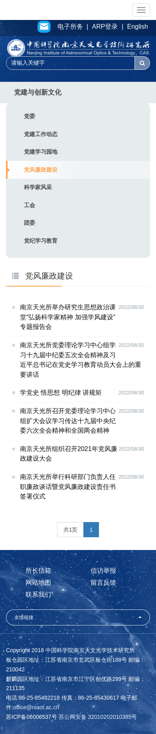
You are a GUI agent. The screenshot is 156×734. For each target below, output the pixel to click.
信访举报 (103, 570)
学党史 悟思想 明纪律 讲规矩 (61, 392)
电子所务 (70, 27)
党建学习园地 (40, 151)
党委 (29, 116)
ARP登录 (105, 27)
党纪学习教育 (40, 240)
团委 (29, 223)
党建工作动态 (40, 134)
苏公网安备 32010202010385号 (98, 717)
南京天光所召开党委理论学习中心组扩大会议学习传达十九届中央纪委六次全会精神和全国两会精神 (68, 421)
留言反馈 (103, 582)
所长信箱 (38, 570)
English (137, 27)
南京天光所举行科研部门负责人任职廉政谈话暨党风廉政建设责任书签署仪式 (68, 486)
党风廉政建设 (40, 169)
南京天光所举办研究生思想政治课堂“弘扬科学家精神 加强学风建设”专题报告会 (68, 317)
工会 (29, 205)
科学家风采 (38, 187)
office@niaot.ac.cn (36, 707)
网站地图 (38, 582)
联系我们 (38, 594)
